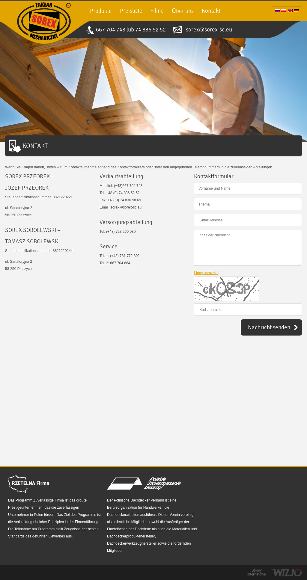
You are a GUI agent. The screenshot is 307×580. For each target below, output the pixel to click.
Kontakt (211, 10)
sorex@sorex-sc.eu (209, 29)
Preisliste (131, 10)
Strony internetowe (256, 572)
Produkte (101, 11)
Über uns (183, 11)
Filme (157, 10)
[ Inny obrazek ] (206, 273)
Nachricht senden (269, 327)
